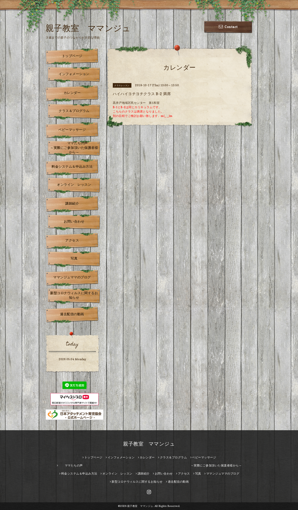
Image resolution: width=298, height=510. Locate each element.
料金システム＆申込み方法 (72, 167)
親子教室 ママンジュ (88, 28)
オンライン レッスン (74, 185)
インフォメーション (74, 74)
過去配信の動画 (72, 314)
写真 (74, 258)
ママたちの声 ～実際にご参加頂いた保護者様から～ (75, 147)
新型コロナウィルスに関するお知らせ (74, 295)
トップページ (72, 56)
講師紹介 (72, 203)
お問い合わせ (74, 221)
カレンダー (72, 93)
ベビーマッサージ (72, 130)
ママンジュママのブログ (72, 277)
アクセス (72, 240)
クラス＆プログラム (74, 111)
